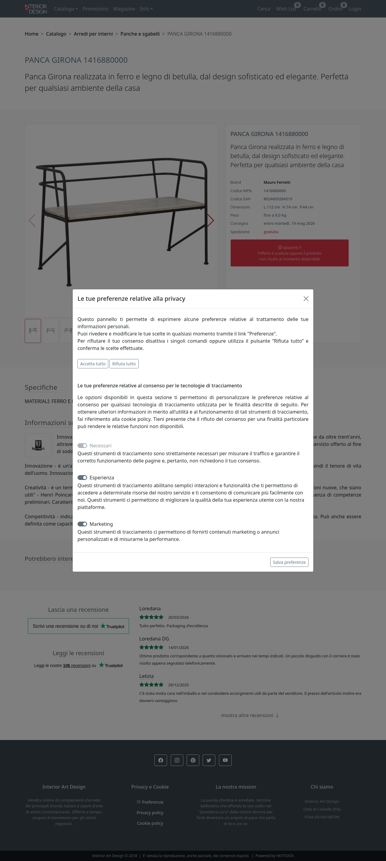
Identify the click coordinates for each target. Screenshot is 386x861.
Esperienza (102, 477)
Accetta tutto (93, 364)
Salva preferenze (289, 562)
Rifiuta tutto (124, 364)
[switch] (82, 477)
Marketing (101, 524)
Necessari (101, 445)
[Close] (306, 298)
